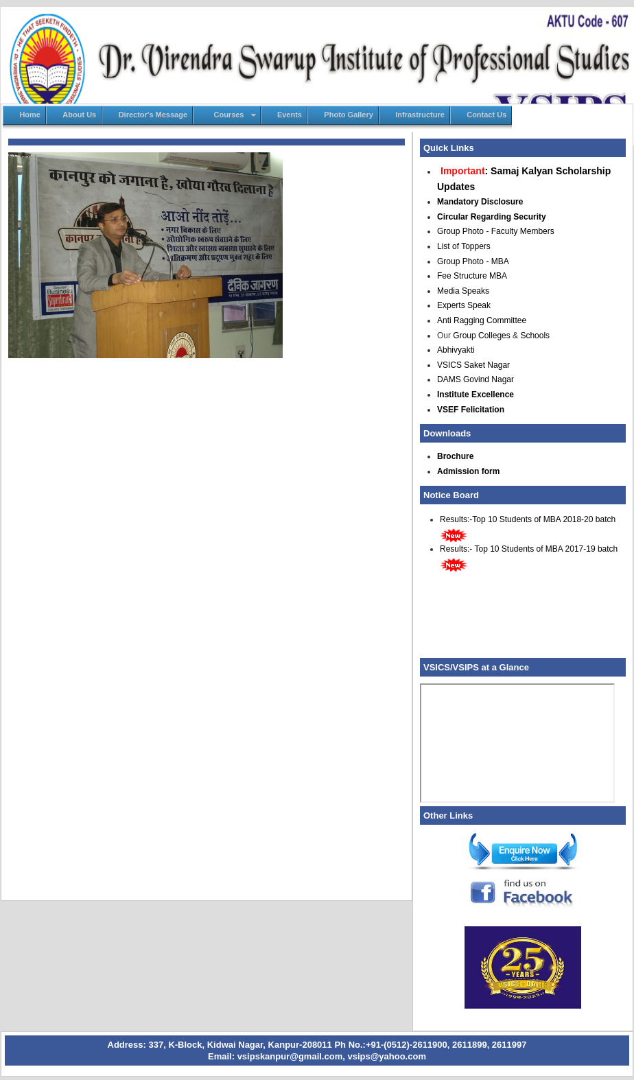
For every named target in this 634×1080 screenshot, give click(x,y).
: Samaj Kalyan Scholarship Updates (524, 178)
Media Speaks (463, 291)
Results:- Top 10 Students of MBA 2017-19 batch (529, 549)
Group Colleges (481, 335)
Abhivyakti (456, 350)
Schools (535, 335)
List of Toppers (464, 246)
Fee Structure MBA (472, 276)
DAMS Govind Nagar (475, 379)
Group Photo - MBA (473, 261)
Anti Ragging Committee (481, 320)
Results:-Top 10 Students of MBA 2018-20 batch (527, 519)
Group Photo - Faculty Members (495, 231)
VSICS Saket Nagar (473, 365)
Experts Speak (464, 305)
